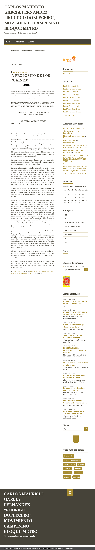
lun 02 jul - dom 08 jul (71, 106)
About (31, 42)
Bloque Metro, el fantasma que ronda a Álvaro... (75, 376)
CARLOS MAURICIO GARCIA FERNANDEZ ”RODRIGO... (74, 159)
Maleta (65, 128)
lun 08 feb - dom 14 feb (71, 92)
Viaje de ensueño (69, 131)
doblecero (78, 473)
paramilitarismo (69, 464)
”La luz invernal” (69, 173)
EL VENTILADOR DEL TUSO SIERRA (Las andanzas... (75, 156)
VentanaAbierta (68, 143)
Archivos (20, 42)
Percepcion (82, 173)
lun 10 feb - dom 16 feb (71, 100)
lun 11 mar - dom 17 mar (72, 89)
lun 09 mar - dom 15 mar (72, 98)
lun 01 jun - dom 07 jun (71, 95)
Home (8, 42)
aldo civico (68, 473)
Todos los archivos (69, 115)
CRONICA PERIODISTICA (18, 273)
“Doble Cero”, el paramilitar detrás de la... (75, 364)
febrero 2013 (15, 50)
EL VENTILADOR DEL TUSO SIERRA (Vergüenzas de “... (75, 313)
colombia (76, 477)
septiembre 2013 (40, 50)
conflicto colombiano (72, 460)
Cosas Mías (77, 152)
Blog (31, 272)
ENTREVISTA (28, 273)
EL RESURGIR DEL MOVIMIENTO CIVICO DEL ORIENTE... (74, 350)
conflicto (77, 469)
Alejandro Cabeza (81, 148)
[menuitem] (9, 41)
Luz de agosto (78, 164)
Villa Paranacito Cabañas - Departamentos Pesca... (75, 170)
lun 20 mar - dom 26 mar (72, 112)
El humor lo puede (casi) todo (73, 136)
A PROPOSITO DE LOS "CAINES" (30, 77)
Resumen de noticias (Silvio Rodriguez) (73, 151)
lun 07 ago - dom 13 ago (71, 109)
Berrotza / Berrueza (78, 128)
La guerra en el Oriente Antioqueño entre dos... (73, 412)
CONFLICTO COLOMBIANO (45, 272)
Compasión (67, 164)
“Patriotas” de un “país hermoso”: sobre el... (73, 336)
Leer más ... (67, 73)
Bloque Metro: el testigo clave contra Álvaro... (73, 326)
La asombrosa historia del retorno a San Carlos (74, 389)
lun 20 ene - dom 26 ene (71, 103)
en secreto (67, 469)
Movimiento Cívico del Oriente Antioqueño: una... (75, 401)
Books (35, 272)
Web (66, 242)
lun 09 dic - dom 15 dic (71, 86)
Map (65, 251)
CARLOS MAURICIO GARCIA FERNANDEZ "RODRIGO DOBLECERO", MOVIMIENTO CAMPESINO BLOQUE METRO (31, 17)
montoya (67, 477)
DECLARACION (70, 231)
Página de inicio (27, 50)
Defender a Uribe (69, 141)
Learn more (69, 548)
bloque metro (68, 456)
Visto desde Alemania (70, 138)
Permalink (15, 272)
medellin (81, 464)
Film (66, 238)
